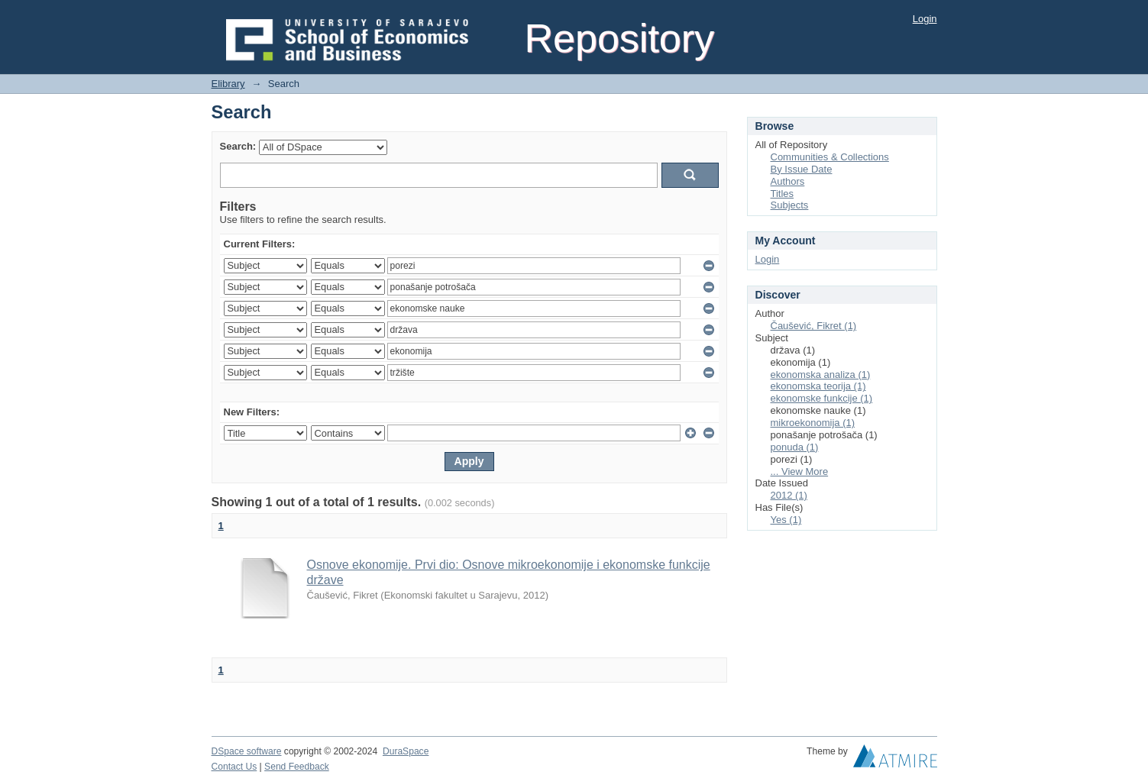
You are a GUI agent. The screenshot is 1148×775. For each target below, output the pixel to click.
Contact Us (234, 766)
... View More (800, 471)
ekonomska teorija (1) (818, 386)
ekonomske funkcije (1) (822, 398)
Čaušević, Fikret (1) (814, 325)
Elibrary (228, 83)
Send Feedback (296, 766)
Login (925, 18)
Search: (238, 146)
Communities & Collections (830, 157)
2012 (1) (789, 495)
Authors (788, 181)
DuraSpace (405, 751)
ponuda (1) (795, 447)
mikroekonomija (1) (813, 422)
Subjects (790, 205)
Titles (782, 193)
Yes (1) (786, 519)
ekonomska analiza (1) (821, 374)
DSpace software (247, 751)
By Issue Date (802, 169)
